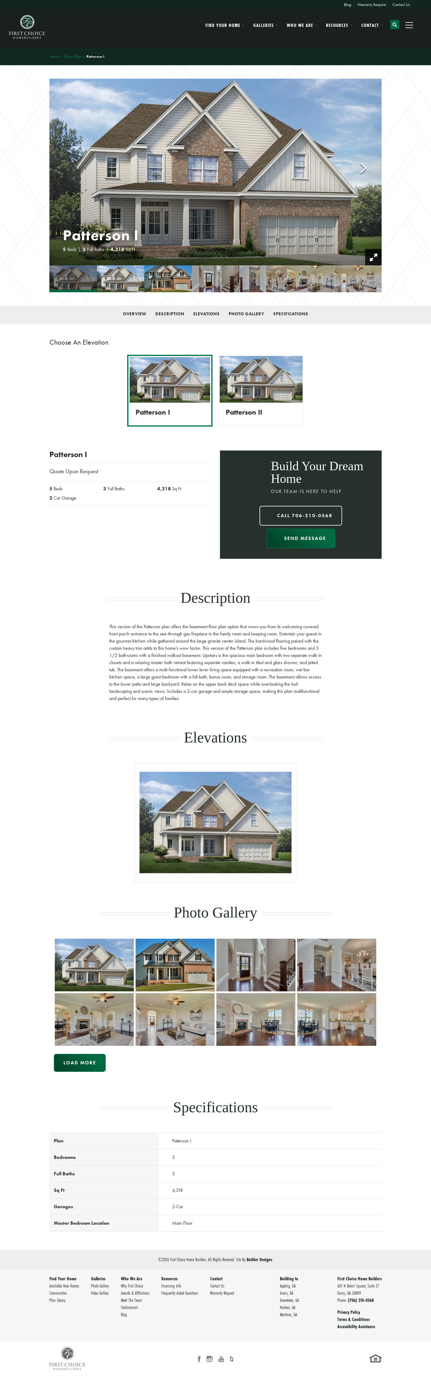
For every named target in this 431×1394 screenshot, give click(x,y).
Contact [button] (370, 25)
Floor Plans (73, 56)
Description (169, 313)
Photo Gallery (246, 313)
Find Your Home (62, 1278)
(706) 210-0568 (361, 1300)
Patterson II (244, 412)
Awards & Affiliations (135, 1293)
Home (55, 56)
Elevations (206, 313)
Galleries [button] (263, 25)
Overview (134, 313)
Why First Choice (132, 1285)
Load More (79, 1063)
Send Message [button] (305, 538)
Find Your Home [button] (222, 25)
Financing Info (171, 1285)
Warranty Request (371, 4)
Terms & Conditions (353, 1319)
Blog (347, 4)
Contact (216, 1278)
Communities (58, 1293)
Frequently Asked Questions (179, 1293)
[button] (394, 27)
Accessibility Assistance (356, 1326)
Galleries (98, 1278)
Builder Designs (259, 1259)
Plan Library (57, 1300)
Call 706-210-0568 (305, 515)
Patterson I (153, 412)
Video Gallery (100, 1293)
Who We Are (131, 1278)
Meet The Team (131, 1300)
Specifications (290, 313)
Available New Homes (64, 1285)
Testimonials (129, 1307)
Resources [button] (337, 25)
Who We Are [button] (300, 25)
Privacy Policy (348, 1312)
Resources (169, 1278)
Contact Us (401, 4)
